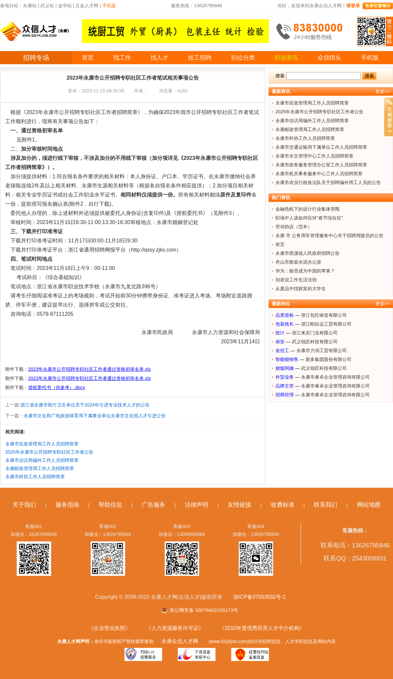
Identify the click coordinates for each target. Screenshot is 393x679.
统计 (280, 332)
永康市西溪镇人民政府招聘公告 (307, 253)
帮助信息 (110, 504)
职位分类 (243, 57)
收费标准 (282, 504)
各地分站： (11, 5)
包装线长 (284, 324)
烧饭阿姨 (284, 368)
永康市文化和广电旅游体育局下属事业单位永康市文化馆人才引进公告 (95, 415)
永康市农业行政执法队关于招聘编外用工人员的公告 (328, 182)
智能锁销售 (286, 359)
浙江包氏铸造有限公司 (324, 315)
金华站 (65, 5)
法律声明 (196, 504)
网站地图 (369, 504)
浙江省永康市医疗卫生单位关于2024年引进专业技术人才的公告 (85, 404)
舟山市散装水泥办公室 (298, 262)
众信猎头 (329, 57)
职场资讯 (286, 57)
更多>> (382, 91)
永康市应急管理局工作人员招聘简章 (42, 443)
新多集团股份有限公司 (328, 359)
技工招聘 (200, 57)
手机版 (370, 57)
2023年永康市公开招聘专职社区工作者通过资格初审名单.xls (89, 369)
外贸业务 (284, 377)
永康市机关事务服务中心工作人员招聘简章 (319, 173)
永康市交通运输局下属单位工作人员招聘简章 (321, 147)
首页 (88, 57)
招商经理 (284, 394)
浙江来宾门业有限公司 (315, 332)
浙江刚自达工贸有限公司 (326, 324)
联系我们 (325, 504)
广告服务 (153, 504)
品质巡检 (284, 315)
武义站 (47, 5)
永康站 (30, 5)
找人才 (159, 57)
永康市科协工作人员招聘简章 (35, 476)
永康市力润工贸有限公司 (321, 350)
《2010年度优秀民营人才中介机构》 (262, 628)
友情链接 (239, 504)
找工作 (122, 57)
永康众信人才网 (179, 641)
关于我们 (24, 504)
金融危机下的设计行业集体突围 (307, 209)
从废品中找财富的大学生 (300, 288)
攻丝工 (282, 350)
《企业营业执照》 (109, 628)
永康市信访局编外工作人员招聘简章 (42, 460)
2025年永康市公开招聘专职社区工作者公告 (49, 452)
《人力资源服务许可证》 (175, 628)
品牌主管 (284, 385)
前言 (280, 244)
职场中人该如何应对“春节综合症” (309, 217)
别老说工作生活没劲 (296, 279)
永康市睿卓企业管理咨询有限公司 (335, 377)
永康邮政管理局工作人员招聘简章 (39, 468)
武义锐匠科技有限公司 (315, 341)
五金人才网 (86, 5)
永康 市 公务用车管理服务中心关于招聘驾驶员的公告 (329, 235)
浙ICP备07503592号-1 (259, 597)
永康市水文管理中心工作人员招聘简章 (314, 156)
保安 (280, 341)
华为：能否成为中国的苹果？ (305, 270)
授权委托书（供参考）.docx (56, 387)
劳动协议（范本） (293, 226)
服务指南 (67, 504)
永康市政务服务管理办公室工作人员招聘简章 (321, 164)
